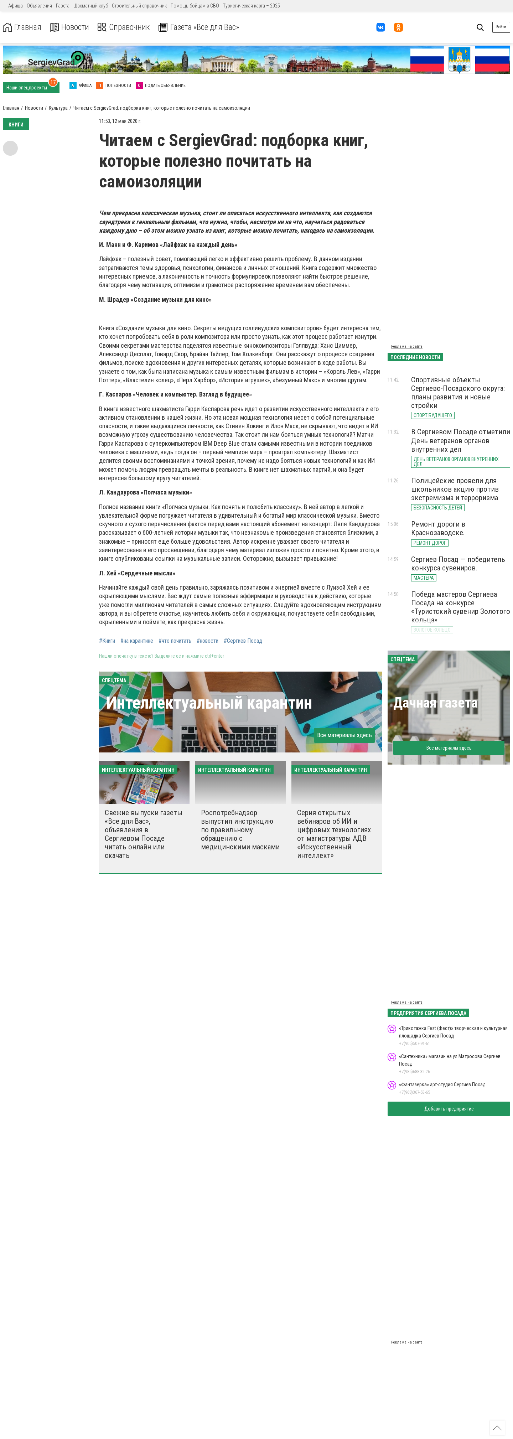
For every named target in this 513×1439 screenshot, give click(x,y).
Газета (62, 6)
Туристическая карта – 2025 (251, 6)
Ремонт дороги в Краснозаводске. (438, 528)
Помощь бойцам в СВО (195, 6)
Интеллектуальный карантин (209, 703)
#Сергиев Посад (243, 641)
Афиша (15, 6)
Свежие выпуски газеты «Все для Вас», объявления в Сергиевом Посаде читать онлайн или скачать (143, 834)
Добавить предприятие (449, 1109)
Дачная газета (435, 702)
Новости (71, 27)
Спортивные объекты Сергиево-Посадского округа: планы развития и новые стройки (458, 393)
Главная (22, 27)
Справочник (125, 27)
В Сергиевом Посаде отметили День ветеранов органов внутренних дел (460, 440)
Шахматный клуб (90, 6)
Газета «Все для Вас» (203, 27)
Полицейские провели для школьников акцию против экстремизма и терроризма (455, 489)
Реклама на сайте (407, 346)
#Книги (107, 641)
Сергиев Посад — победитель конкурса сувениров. (458, 563)
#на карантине (136, 641)
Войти (501, 27)
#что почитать (175, 641)
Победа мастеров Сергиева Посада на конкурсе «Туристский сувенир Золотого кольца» (460, 607)
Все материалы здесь (344, 735)
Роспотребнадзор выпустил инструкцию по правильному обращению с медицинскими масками (240, 830)
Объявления (39, 6)
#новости (207, 641)
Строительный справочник (139, 6)
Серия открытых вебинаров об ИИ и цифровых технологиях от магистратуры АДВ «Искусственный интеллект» (334, 834)
